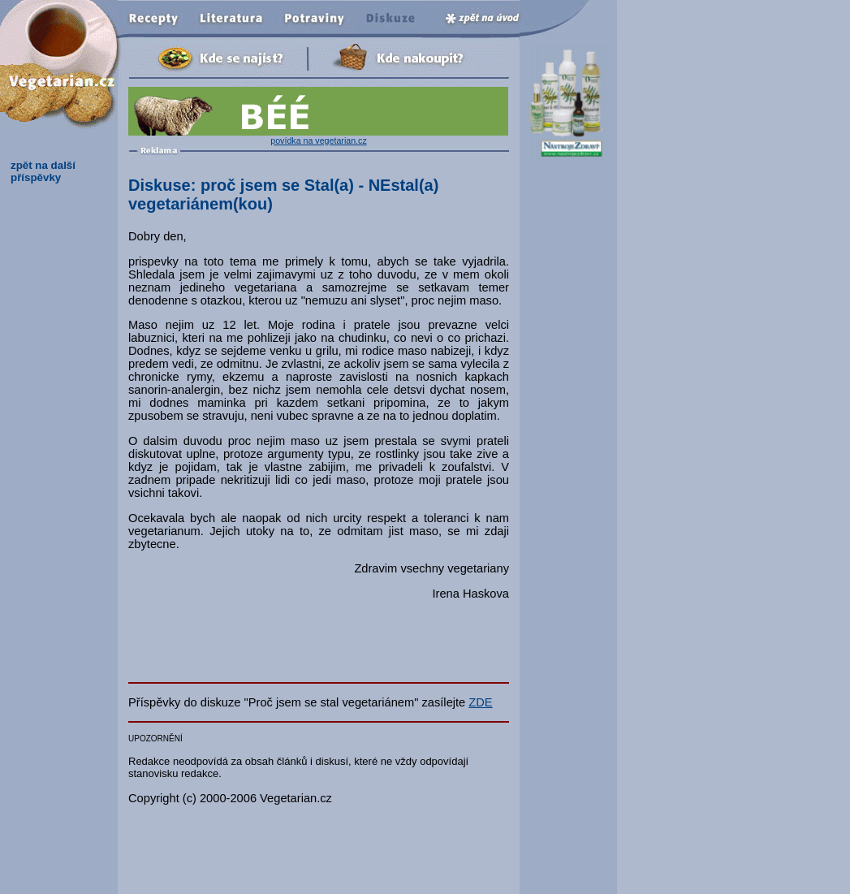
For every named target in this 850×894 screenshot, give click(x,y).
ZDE (480, 702)
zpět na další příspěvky (43, 171)
